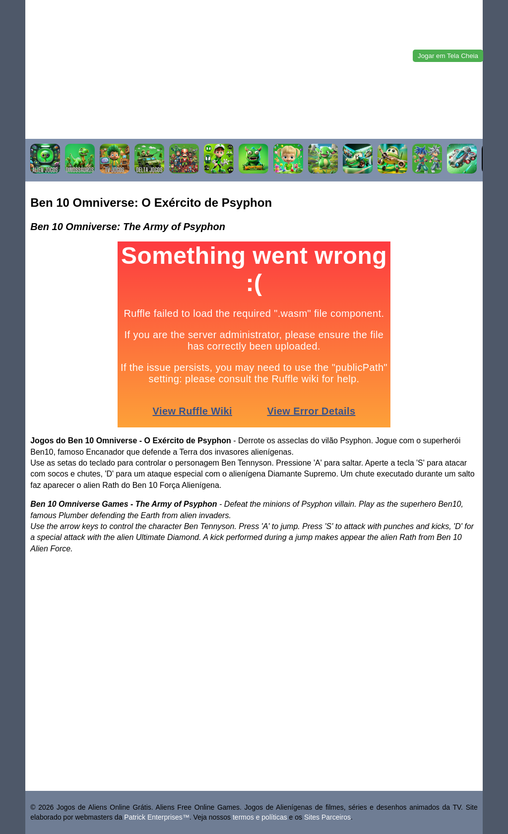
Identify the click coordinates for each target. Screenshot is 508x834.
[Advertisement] (254, 69)
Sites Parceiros (327, 817)
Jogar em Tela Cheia (448, 56)
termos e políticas (260, 817)
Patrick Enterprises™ (156, 817)
